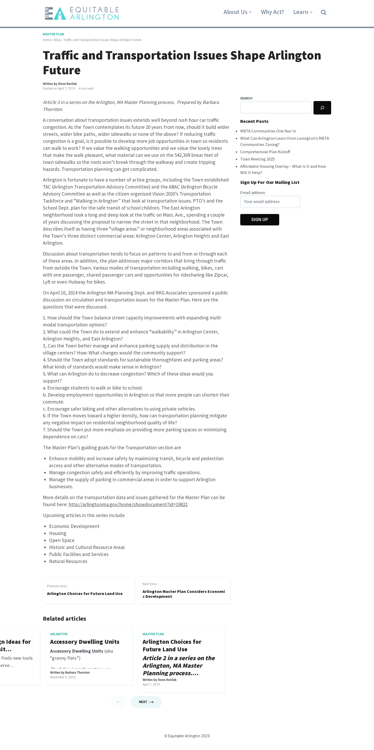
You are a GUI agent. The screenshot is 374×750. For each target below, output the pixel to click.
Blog (57, 40)
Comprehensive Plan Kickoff (265, 151)
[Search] (322, 108)
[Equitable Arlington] (82, 13)
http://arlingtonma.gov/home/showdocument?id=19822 (128, 507)
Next (146, 705)
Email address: (270, 199)
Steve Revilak (67, 84)
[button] (323, 12)
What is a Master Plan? (80, 645)
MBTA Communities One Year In (268, 130)
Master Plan (53, 34)
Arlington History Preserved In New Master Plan (176, 649)
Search (246, 98)
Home (47, 40)
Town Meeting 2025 (257, 159)
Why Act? (272, 12)
